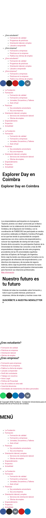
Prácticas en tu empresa (19, 53)
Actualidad (9, 126)
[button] (23, 128)
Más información (7, 272)
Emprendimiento (11, 121)
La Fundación (10, 90)
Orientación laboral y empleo (21, 43)
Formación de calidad (18, 38)
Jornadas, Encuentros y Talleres (22, 100)
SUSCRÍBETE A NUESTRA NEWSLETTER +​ (22, 301)
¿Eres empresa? (11, 48)
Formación (9, 93)
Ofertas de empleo (17, 118)
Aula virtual (14, 103)
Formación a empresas (18, 51)
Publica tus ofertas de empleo (21, 56)
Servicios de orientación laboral (22, 116)
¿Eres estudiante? (11, 35)
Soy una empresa (16, 111)
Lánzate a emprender (18, 46)
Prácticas (8, 105)
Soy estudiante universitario (20, 108)
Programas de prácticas (19, 40)
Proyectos (9, 123)
